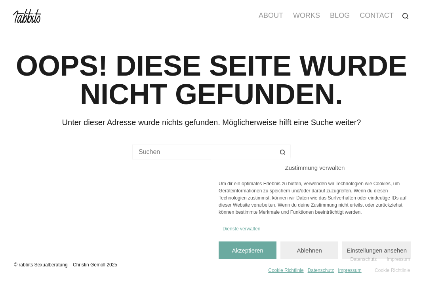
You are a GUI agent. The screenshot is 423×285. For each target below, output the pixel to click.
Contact (377, 15)
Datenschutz (321, 270)
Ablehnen (309, 250)
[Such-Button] (283, 152)
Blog (340, 15)
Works (306, 15)
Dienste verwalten (241, 229)
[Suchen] (405, 16)
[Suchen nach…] (203, 152)
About (271, 15)
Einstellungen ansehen (377, 250)
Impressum (349, 270)
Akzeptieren (247, 250)
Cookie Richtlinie (285, 270)
